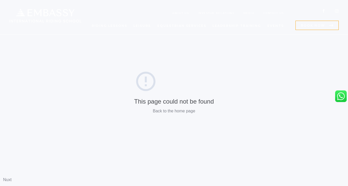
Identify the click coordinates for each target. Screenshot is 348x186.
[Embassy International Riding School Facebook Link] (324, 11)
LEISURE (142, 26)
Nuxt (7, 179)
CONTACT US (273, 13)
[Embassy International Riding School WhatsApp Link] (341, 96)
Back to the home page (174, 111)
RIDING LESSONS (109, 26)
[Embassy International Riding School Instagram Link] (337, 11)
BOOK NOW (313, 25)
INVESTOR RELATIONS (216, 13)
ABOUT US (180, 13)
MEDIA (248, 13)
